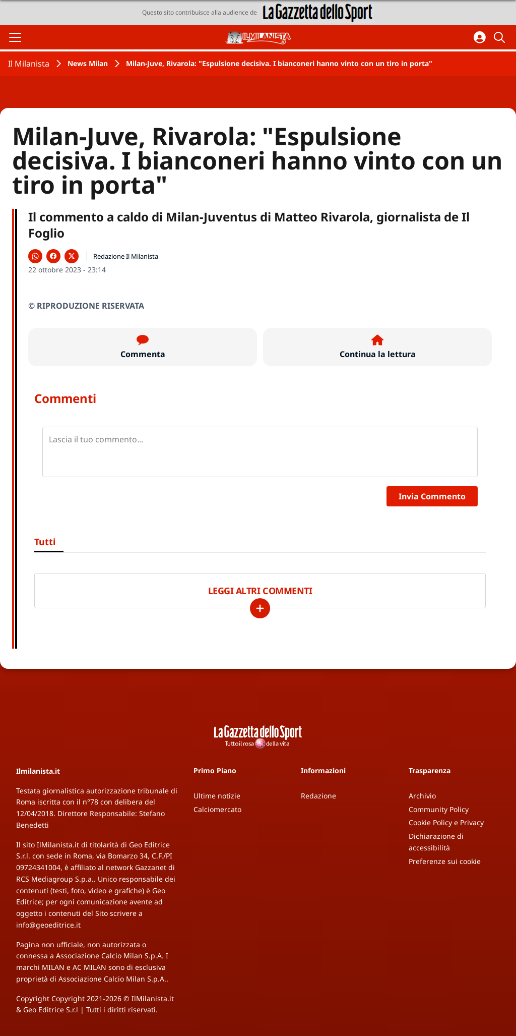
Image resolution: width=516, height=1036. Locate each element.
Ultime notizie (217, 795)
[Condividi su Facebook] (53, 256)
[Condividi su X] (71, 256)
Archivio (422, 795)
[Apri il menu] (15, 37)
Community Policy (439, 809)
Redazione (318, 795)
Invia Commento (432, 496)
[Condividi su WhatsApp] (35, 256)
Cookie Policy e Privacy (446, 822)
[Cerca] (501, 37)
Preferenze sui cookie (445, 861)
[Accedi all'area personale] (480, 37)
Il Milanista (28, 63)
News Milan (88, 63)
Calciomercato (217, 809)
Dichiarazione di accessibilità (436, 841)
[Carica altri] (260, 608)
